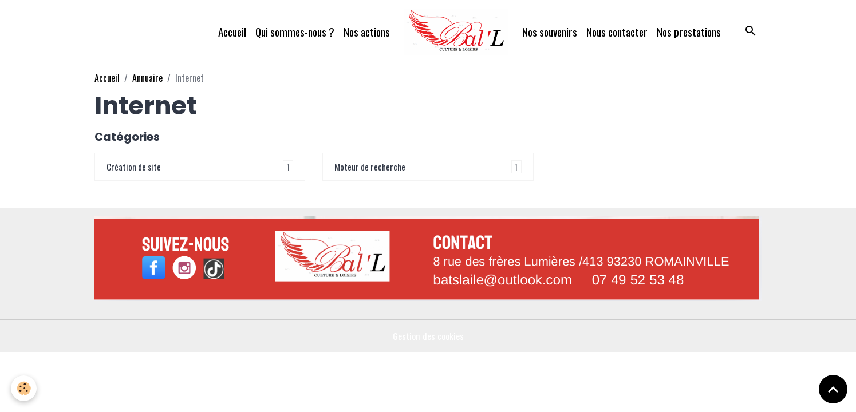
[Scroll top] (833, 389)
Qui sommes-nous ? (294, 31)
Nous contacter (617, 31)
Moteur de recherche (371, 167)
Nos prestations (689, 31)
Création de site (134, 167)
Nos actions (367, 31)
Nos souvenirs (549, 31)
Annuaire (147, 78)
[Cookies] (24, 388)
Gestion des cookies (428, 336)
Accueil (232, 31)
